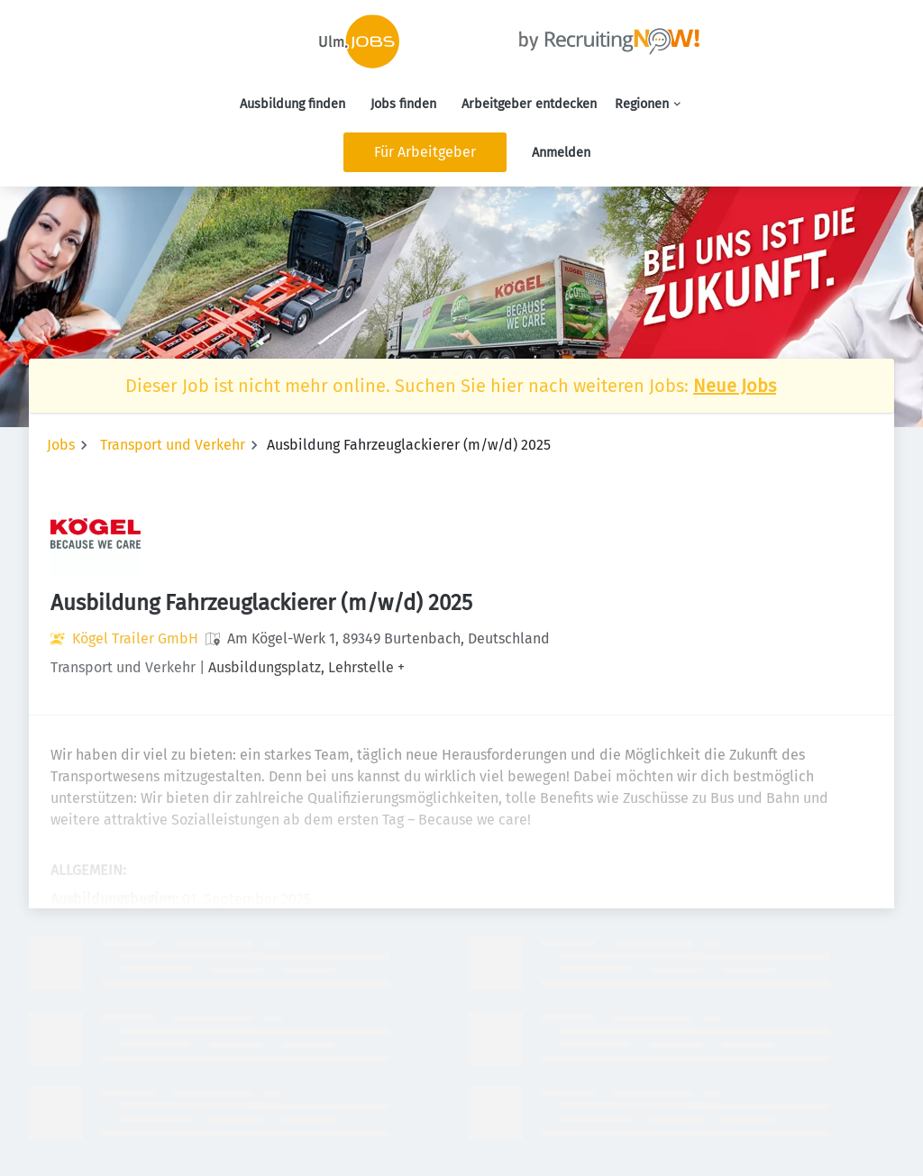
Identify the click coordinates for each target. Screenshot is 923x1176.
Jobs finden (403, 104)
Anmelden (561, 152)
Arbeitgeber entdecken (529, 104)
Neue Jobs (734, 386)
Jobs (61, 444)
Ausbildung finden (292, 104)
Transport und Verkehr (172, 444)
